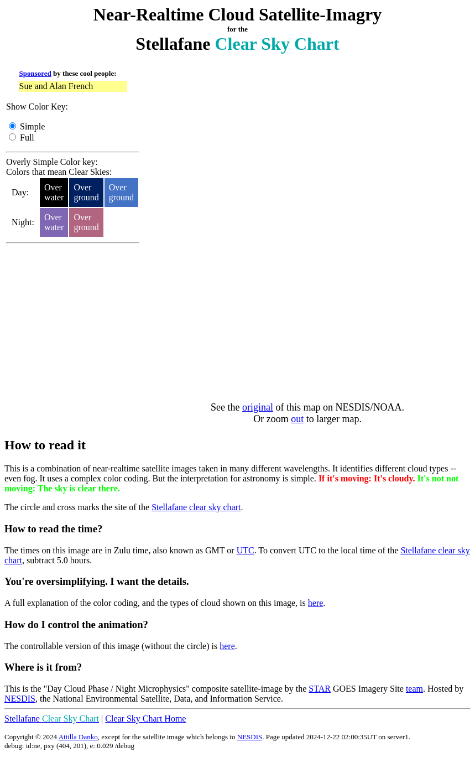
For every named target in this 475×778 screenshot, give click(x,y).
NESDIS (19, 698)
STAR (320, 688)
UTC (245, 550)
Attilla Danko (78, 737)
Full (27, 137)
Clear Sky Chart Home (145, 718)
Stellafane (51, 718)
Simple (32, 126)
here (315, 603)
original (257, 407)
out (297, 418)
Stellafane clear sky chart (196, 507)
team (414, 688)
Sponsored (35, 73)
